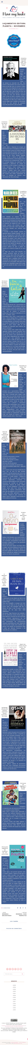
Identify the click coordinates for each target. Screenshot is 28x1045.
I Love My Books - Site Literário (18, 1042)
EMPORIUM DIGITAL (18, 1043)
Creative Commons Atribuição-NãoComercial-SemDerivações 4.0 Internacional (14, 1026)
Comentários (5, 907)
